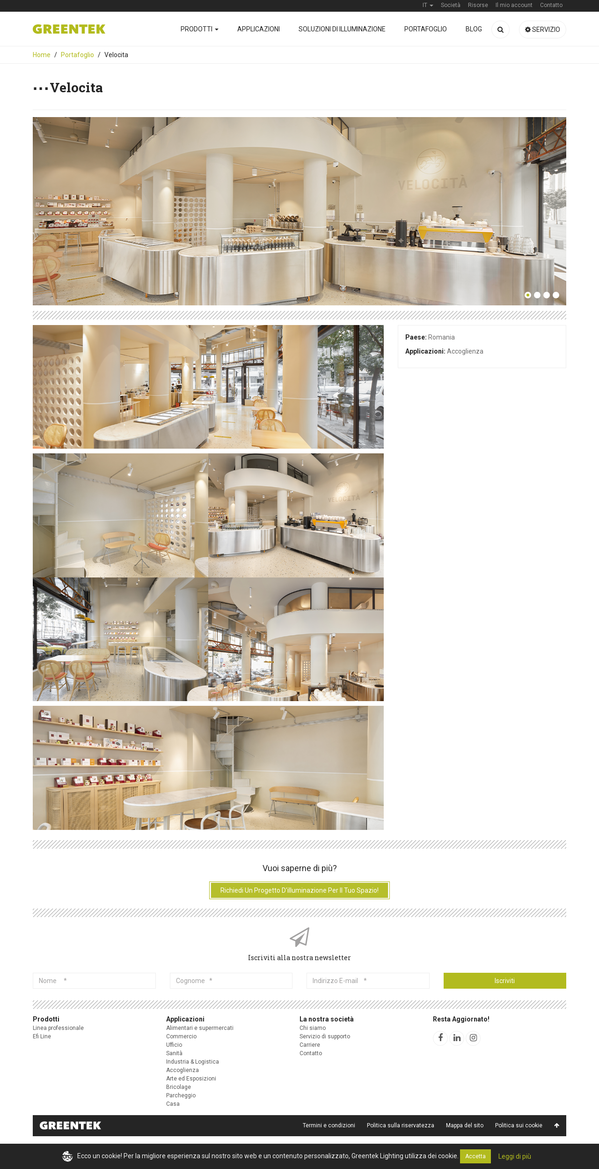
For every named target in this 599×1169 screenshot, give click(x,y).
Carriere (310, 1045)
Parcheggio (181, 1095)
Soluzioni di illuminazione (342, 29)
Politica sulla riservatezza (400, 1125)
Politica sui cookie (518, 1125)
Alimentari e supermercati (200, 1028)
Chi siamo (313, 1028)
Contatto (311, 1053)
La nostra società (327, 1019)
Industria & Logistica (192, 1061)
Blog (474, 29)
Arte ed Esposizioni (191, 1078)
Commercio (181, 1036)
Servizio (542, 29)
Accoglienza (182, 1070)
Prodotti (200, 29)
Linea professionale (58, 1028)
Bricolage (178, 1087)
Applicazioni (258, 29)
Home (42, 55)
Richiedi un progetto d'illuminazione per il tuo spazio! (299, 890)
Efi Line (42, 1036)
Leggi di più (514, 1156)
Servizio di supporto (325, 1036)
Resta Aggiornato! (461, 1019)
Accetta (475, 1156)
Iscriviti (505, 980)
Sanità (174, 1053)
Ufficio (174, 1045)
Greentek (69, 29)
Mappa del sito (464, 1125)
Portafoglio (425, 29)
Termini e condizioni (329, 1125)
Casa (173, 1104)
